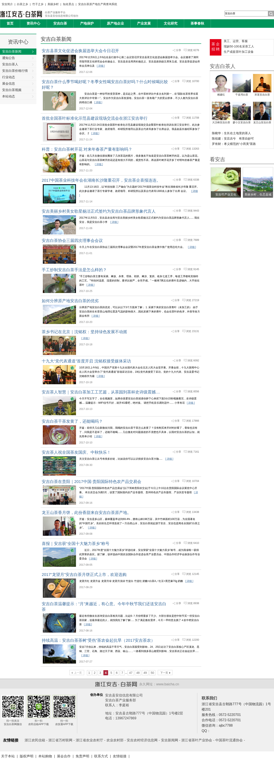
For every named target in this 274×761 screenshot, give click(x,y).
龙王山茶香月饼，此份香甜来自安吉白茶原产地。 (86, 512)
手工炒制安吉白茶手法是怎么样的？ (74, 270)
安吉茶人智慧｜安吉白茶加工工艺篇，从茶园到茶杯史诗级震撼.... (101, 392)
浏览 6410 (193, 543)
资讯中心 (33, 23)
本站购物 (45, 756)
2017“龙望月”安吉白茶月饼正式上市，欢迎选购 (84, 574)
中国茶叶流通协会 (229, 740)
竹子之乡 (37, 4)
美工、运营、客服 (236, 41)
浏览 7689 (193, 239)
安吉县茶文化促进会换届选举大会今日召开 (80, 51)
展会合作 (64, 756)
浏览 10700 (192, 81)
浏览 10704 (192, 481)
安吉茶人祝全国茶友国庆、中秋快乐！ (76, 452)
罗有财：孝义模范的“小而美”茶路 (234, 144)
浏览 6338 (193, 179)
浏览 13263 (192, 148)
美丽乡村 (53, 4)
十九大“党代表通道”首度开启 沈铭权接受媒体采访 (86, 361)
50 (152, 672)
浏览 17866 (192, 420)
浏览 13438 (192, 512)
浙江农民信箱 (35, 740)
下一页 (164, 672)
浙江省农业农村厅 (89, 740)
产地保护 (87, 23)
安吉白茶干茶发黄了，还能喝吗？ (72, 421)
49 (145, 672)
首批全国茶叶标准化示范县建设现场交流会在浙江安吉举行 (94, 118)
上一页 (78, 672)
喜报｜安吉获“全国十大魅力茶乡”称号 (75, 543)
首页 (10, 23)
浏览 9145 (193, 269)
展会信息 (18, 84)
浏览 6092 (193, 360)
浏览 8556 (193, 391)
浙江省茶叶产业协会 (196, 740)
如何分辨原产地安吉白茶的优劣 (70, 301)
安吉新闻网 (169, 740)
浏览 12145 (192, 574)
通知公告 (18, 58)
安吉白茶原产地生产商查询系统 (97, 4)
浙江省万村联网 (60, 740)
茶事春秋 (197, 23)
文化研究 (170, 23)
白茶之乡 (22, 4)
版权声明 (26, 756)
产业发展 (144, 23)
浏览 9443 (193, 210)
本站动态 (18, 96)
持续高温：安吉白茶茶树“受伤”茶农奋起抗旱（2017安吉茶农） (98, 640)
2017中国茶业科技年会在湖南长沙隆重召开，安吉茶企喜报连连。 (101, 180)
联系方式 (101, 756)
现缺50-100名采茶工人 (239, 46)
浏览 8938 (193, 603)
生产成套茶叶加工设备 (239, 51)
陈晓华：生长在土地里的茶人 (231, 133)
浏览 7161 (193, 451)
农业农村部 (115, 740)
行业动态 (18, 77)
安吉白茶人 (18, 64)
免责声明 (82, 756)
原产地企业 (115, 23)
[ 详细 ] (101, 65)
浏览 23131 (192, 331)
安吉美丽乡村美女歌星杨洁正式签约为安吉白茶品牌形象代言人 (99, 211)
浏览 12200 (192, 639)
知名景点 (68, 4)
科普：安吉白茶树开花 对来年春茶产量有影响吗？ (87, 149)
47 (131, 672)
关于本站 (8, 756)
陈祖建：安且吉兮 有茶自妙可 (233, 138)
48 (138, 672)
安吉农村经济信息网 (142, 740)
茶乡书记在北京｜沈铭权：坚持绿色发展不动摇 (84, 332)
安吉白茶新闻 (18, 52)
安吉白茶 (60, 23)
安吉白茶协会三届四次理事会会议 (72, 240)
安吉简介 (7, 4)
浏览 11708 (192, 117)
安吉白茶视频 (18, 90)
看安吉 (217, 159)
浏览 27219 (192, 300)
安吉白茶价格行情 (18, 71)
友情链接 (120, 756)
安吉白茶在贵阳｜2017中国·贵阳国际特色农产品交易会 (91, 481)
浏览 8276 (193, 50)
